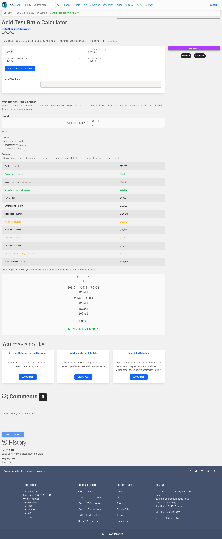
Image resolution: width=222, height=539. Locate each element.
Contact (149, 5)
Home (7, 12)
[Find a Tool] (40, 5)
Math (77, 5)
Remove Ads (194, 49)
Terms (120, 515)
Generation (107, 5)
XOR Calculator (85, 491)
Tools (18, 12)
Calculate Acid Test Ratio (20, 68)
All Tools (129, 5)
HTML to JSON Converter (90, 497)
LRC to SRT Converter (88, 515)
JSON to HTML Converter (90, 509)
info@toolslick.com (168, 512)
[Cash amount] (42, 52)
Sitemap (121, 503)
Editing (119, 5)
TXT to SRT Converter (88, 521)
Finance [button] (66, 5)
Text (84, 5)
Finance (29, 12)
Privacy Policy (124, 509)
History (120, 497)
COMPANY (199, 55)
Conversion (94, 5)
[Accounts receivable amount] (124, 52)
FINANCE (186, 55)
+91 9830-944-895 (167, 518)
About (120, 491)
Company (43, 12)
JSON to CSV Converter (89, 503)
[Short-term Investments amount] (42, 60)
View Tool (27, 377)
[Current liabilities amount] (124, 60)
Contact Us (122, 521)
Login (213, 5)
